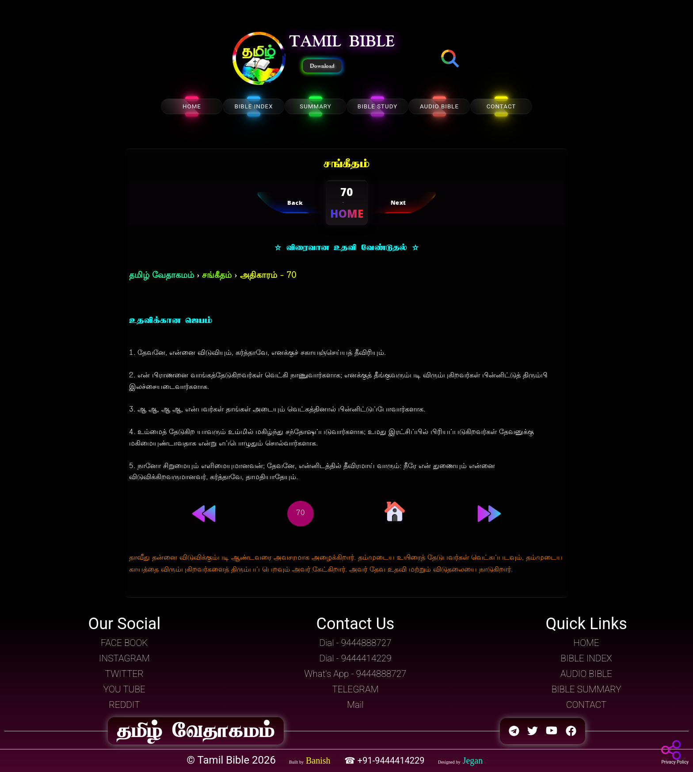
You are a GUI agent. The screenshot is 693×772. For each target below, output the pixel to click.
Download (322, 66)
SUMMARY (315, 106)
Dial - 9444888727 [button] (355, 643)
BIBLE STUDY (377, 106)
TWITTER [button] (124, 673)
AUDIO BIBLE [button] (586, 673)
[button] (259, 59)
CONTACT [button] (586, 704)
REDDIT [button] (124, 704)
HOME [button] (586, 643)
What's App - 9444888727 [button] (356, 673)
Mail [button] (355, 704)
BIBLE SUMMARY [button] (586, 689)
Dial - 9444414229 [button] (355, 658)
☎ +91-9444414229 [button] (385, 760)
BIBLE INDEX (253, 106)
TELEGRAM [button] (355, 689)
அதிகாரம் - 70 (268, 276)
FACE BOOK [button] (124, 643)
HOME (192, 106)
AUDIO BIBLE (439, 106)
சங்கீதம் (217, 276)
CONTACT (501, 106)
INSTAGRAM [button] (124, 658)
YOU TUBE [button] (124, 689)
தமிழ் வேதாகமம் (161, 276)
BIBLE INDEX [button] (586, 658)
